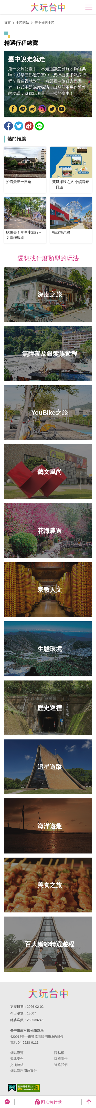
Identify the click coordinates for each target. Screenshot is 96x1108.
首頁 (7, 23)
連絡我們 (61, 1065)
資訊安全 (17, 1059)
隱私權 (59, 1053)
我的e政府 (12, 1088)
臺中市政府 (23, 109)
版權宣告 (61, 1059)
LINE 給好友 (39, 125)
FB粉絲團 (13, 109)
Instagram (42, 109)
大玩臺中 (32, 109)
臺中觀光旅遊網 (48, 7)
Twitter (52, 109)
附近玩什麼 (48, 1102)
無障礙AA (28, 1088)
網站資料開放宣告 (23, 1071)
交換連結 (17, 1065)
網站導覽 (17, 1053)
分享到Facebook (8, 125)
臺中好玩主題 (45, 23)
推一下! (18, 125)
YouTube (62, 109)
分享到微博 (29, 125)
